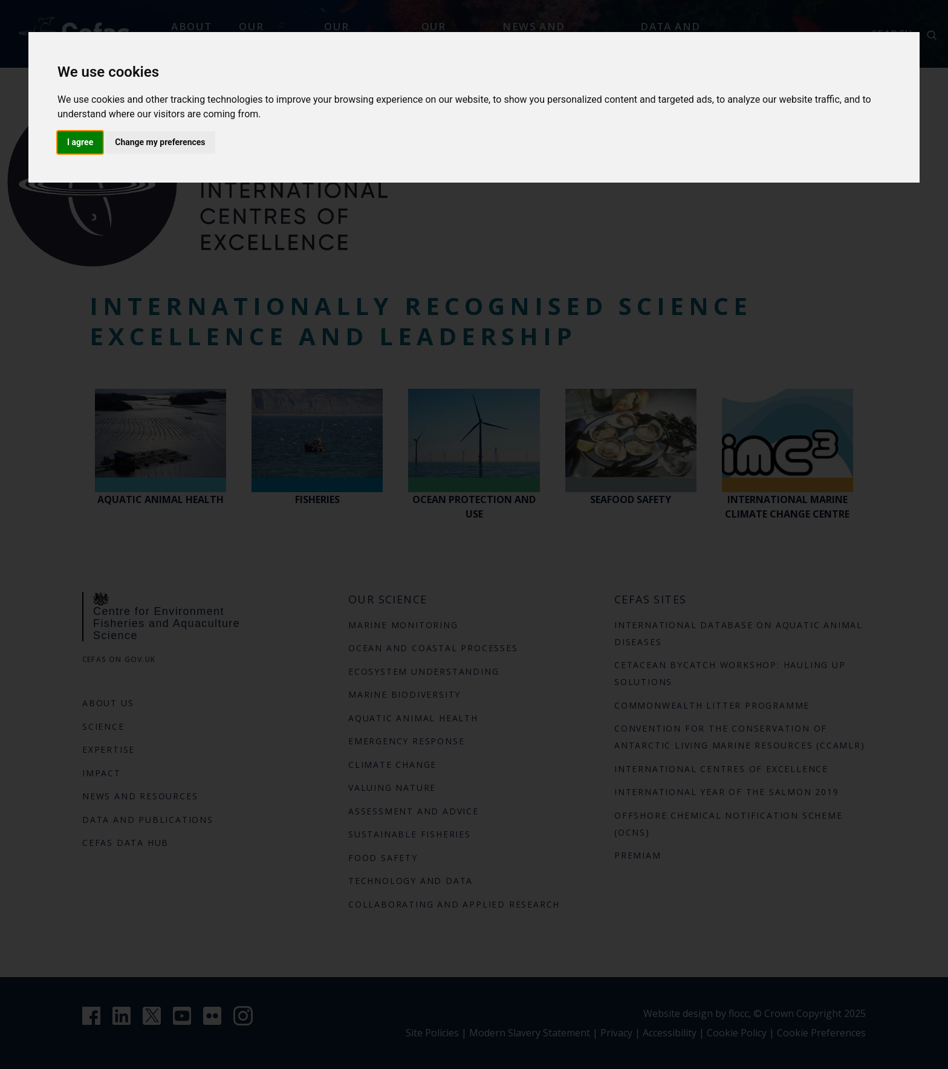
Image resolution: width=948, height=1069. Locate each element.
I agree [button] (80, 142)
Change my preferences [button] (160, 142)
